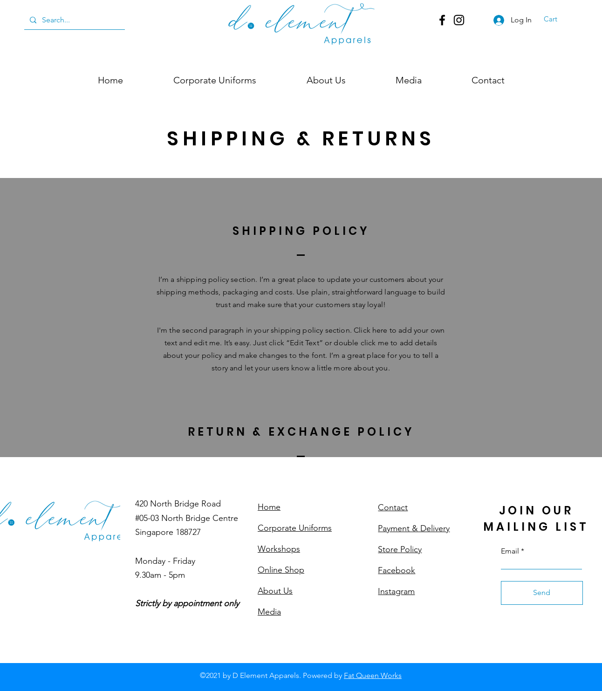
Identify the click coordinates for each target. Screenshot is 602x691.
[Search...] (73, 20)
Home (269, 507)
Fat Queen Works (373, 675)
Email (510, 551)
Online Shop (281, 570)
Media (269, 612)
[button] (556, 19)
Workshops (279, 549)
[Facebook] (442, 20)
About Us (275, 591)
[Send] (542, 593)
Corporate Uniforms (295, 528)
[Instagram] (459, 20)
